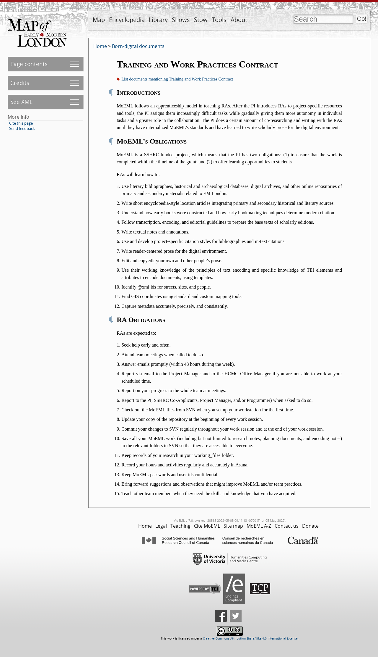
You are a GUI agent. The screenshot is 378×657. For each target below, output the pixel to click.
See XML (21, 102)
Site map (233, 526)
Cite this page (21, 123)
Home (100, 46)
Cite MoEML (207, 526)
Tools (219, 20)
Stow (201, 20)
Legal (161, 526)
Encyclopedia (127, 20)
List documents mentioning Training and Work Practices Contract (177, 79)
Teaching (180, 526)
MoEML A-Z (259, 526)
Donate (310, 526)
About (239, 20)
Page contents (29, 64)
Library (158, 20)
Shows (181, 20)
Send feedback (22, 128)
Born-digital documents (138, 46)
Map (99, 20)
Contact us (287, 526)
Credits (19, 83)
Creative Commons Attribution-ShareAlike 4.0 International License (250, 638)
